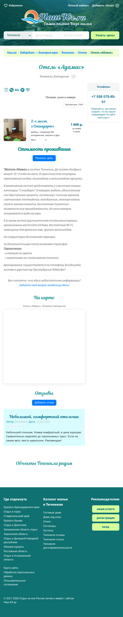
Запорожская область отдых (20, 529)
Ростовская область (15, 551)
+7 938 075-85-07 (103, 99)
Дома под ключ (52, 517)
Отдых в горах (12, 511)
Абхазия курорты (14, 546)
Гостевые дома (52, 512)
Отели (82, 52)
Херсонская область (16, 534)
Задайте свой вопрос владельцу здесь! (44, 285)
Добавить (105, 5)
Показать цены (44, 158)
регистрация (106, 518)
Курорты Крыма (13, 520)
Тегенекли (67, 52)
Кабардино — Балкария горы (39, 52)
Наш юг (11, 52)
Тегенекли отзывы (54, 535)
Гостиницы (49, 526)
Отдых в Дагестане (15, 525)
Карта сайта (11, 568)
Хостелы (48, 530)
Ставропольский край (16, 516)
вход (105, 527)
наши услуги (106, 509)
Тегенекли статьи (53, 539)
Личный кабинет (78, 5)
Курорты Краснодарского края (21, 507)
